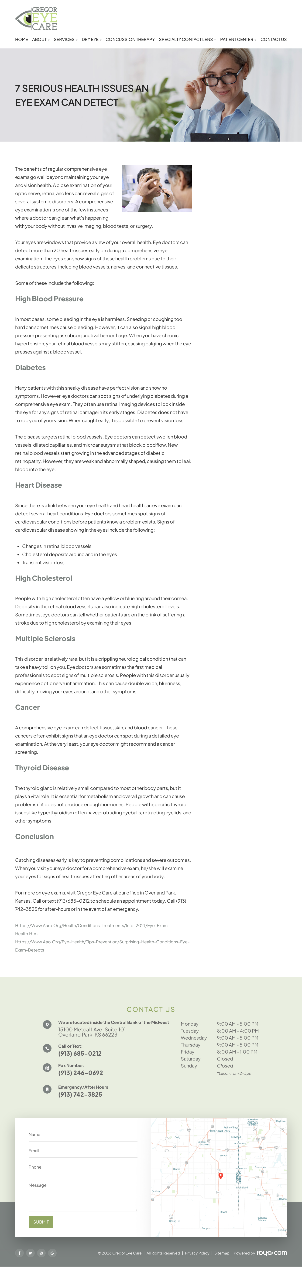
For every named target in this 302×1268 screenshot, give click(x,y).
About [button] (41, 39)
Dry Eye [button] (92, 39)
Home (21, 39)
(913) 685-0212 (80, 1054)
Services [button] (66, 39)
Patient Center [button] (238, 39)
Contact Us (274, 39)
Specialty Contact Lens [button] (187, 39)
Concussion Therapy (130, 39)
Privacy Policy (197, 1254)
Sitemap (222, 1254)
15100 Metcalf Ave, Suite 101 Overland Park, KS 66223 (96, 1032)
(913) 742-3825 (80, 1095)
